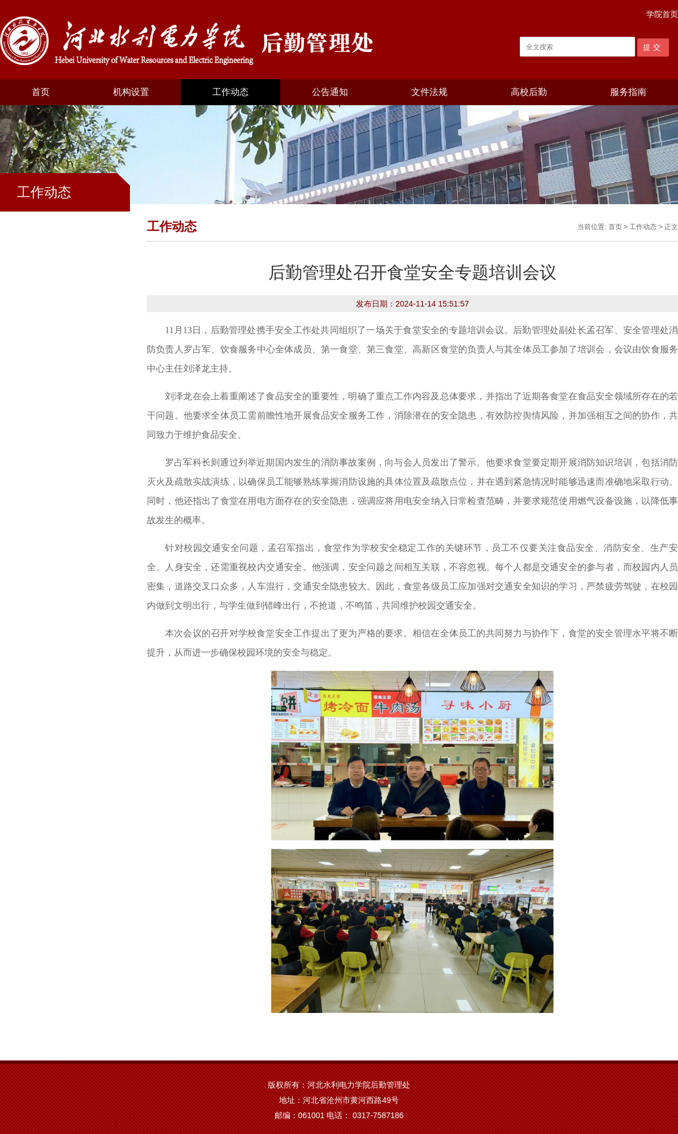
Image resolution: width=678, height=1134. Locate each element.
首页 (41, 92)
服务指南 (628, 92)
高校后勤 (529, 92)
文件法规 (429, 92)
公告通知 (330, 92)
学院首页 (662, 14)
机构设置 (131, 92)
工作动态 (230, 92)
